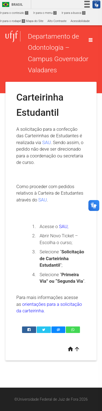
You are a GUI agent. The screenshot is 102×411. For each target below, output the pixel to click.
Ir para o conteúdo (14, 13)
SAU (46, 142)
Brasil (11, 4)
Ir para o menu (45, 13)
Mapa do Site (34, 21)
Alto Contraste (57, 21)
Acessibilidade (79, 21)
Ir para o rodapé (12, 21)
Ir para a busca (73, 13)
